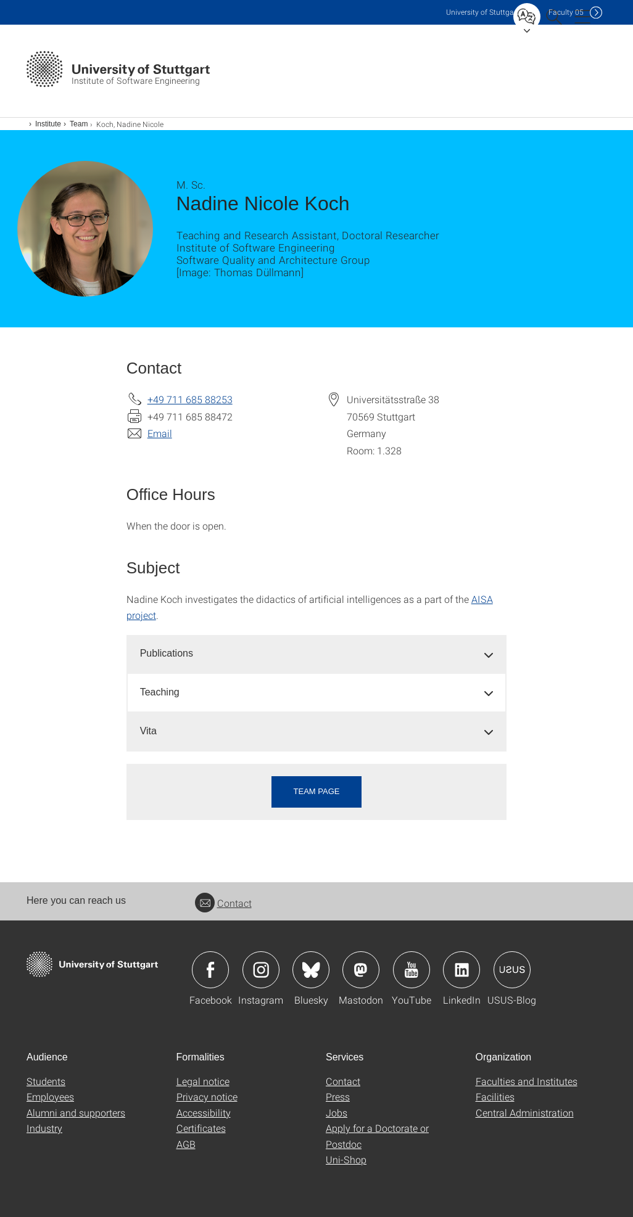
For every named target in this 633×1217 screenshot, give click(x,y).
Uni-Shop (346, 1159)
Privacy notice (207, 1096)
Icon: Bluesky (310, 969)
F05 (566, 12)
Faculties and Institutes (526, 1081)
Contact (223, 902)
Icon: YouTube (411, 969)
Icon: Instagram (260, 969)
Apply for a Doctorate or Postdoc (377, 1135)
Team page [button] (317, 791)
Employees (50, 1096)
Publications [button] (166, 653)
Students (46, 1081)
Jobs (336, 1112)
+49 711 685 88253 (190, 399)
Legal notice (203, 1081)
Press (338, 1096)
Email (159, 433)
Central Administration (525, 1112)
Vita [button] (148, 731)
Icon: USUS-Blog (512, 969)
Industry (44, 1127)
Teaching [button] (160, 692)
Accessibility (203, 1112)
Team (79, 124)
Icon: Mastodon (360, 969)
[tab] (317, 654)
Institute (48, 124)
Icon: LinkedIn (461, 969)
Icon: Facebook (210, 969)
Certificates (201, 1127)
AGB (186, 1143)
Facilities (495, 1096)
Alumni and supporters (76, 1112)
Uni (482, 12)
